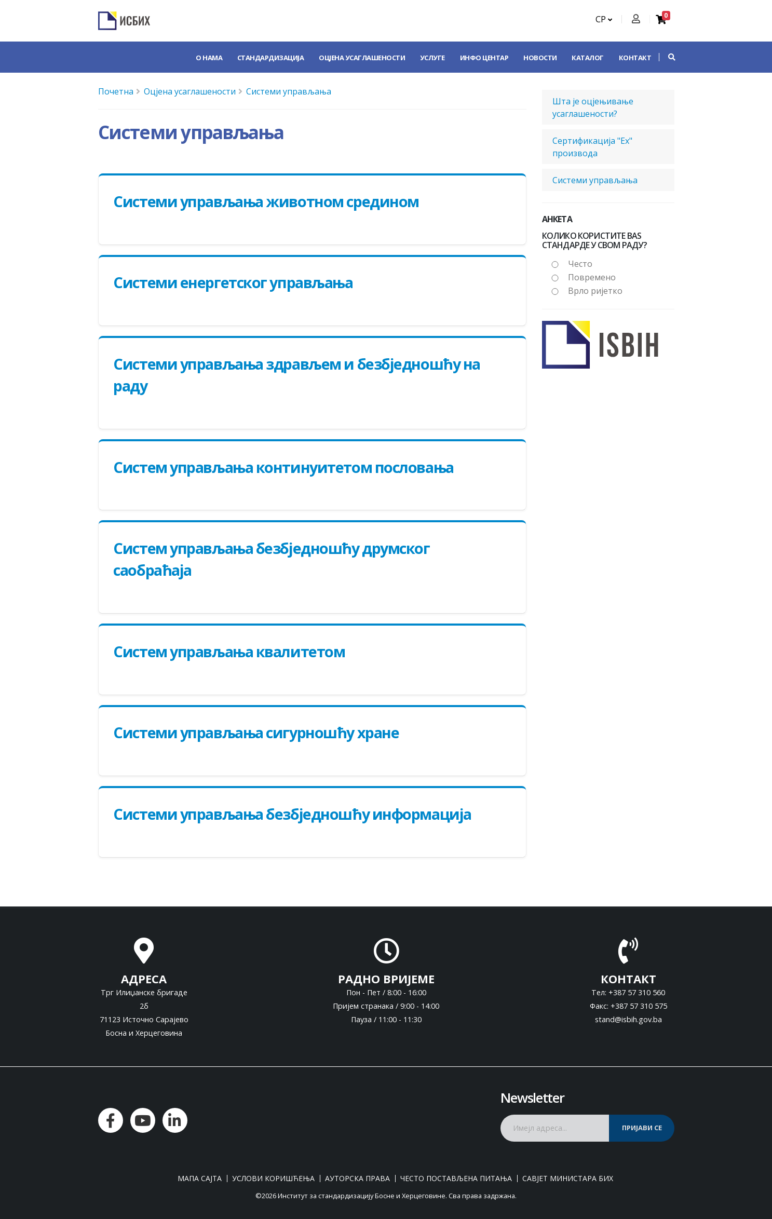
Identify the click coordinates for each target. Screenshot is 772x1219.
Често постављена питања (456, 1178)
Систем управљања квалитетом (229, 651)
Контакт (635, 57)
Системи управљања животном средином (266, 201)
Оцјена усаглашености (362, 57)
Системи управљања (288, 91)
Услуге (432, 57)
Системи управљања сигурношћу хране (256, 732)
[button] (666, 57)
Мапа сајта (200, 1178)
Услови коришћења (273, 1178)
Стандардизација (270, 57)
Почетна (115, 91)
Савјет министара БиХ (567, 1178)
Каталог (588, 57)
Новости (540, 57)
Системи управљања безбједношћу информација (292, 814)
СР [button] (603, 19)
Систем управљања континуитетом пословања (283, 467)
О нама (209, 57)
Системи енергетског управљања (233, 282)
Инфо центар (484, 57)
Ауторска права (357, 1178)
